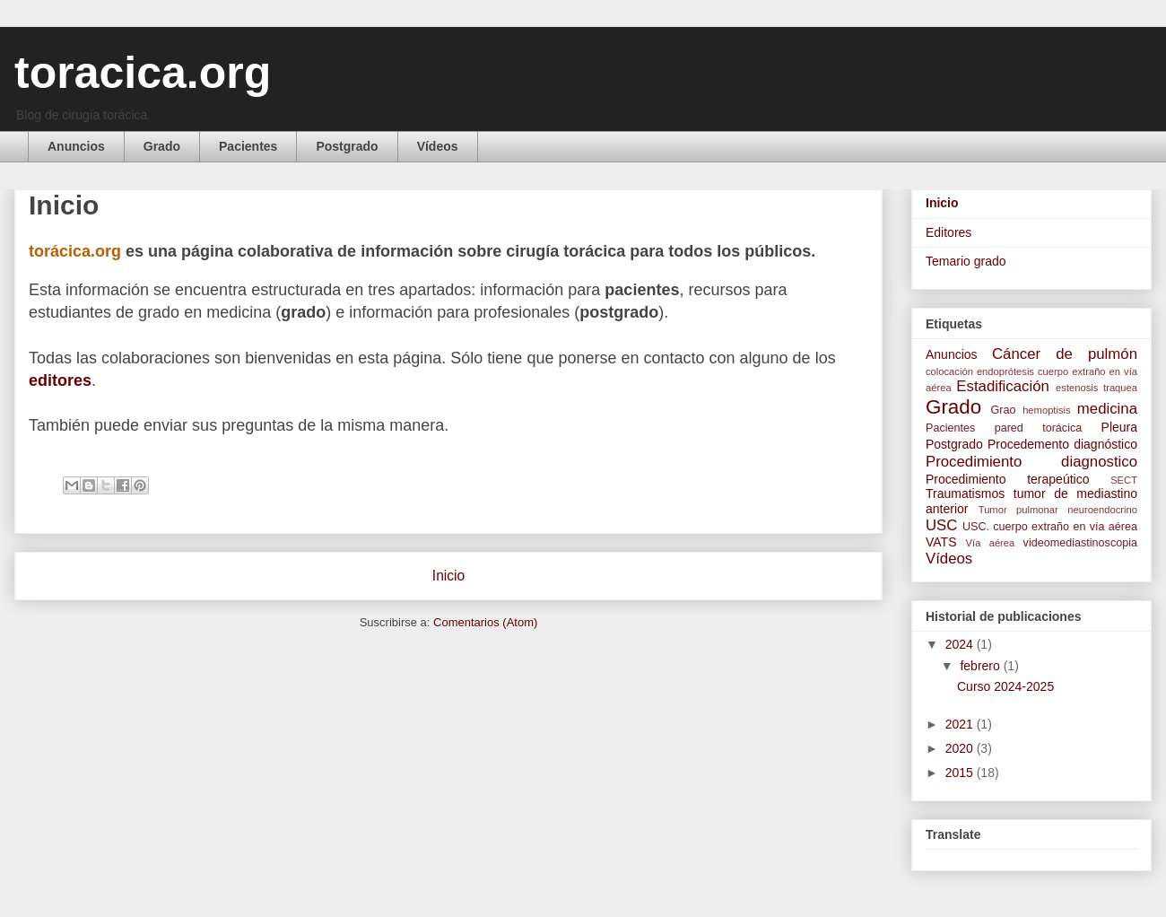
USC (941, 525)
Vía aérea (990, 542)
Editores (948, 232)
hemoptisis (1046, 410)
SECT (1123, 480)
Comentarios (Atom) (485, 622)
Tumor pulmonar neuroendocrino (1058, 509)
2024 (961, 644)
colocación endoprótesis (980, 371)
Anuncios (76, 146)
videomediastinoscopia (1080, 543)
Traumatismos (965, 493)
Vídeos (437, 146)
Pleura (1119, 427)
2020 (961, 748)
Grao (1003, 410)
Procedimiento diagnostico (1031, 461)
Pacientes (248, 146)
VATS (941, 542)
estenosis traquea (1096, 387)
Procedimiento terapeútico (1007, 479)
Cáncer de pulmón (1064, 353)
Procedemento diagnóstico (1062, 444)
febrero (981, 666)
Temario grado (966, 261)
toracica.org (142, 73)
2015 (961, 772)
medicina (1107, 408)
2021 (961, 724)
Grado (162, 146)
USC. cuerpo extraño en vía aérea (1049, 526)
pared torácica (1039, 428)
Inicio (448, 575)
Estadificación (1002, 386)
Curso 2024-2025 (1005, 686)
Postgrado (347, 146)
